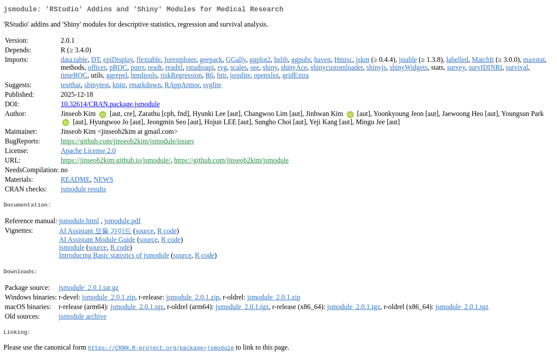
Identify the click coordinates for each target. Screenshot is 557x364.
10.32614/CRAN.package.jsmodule (110, 105)
